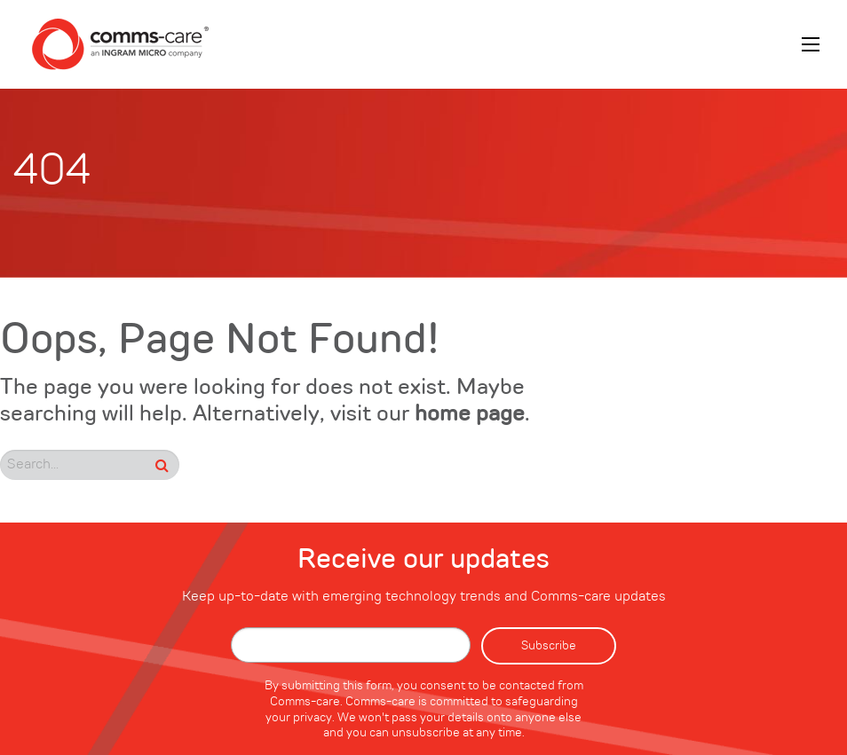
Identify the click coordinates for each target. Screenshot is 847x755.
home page (470, 415)
